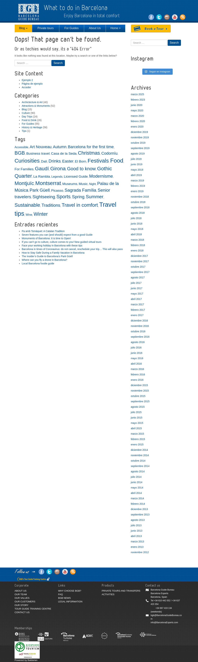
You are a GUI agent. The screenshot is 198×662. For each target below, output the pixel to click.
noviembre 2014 (140, 455)
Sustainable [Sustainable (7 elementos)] (27, 205)
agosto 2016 (138, 342)
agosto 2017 (138, 277)
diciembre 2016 (139, 320)
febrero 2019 (138, 185)
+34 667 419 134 (164, 608)
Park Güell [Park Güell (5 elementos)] (40, 190)
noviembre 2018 (140, 196)
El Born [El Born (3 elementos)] (80, 161)
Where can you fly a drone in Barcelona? (44, 259)
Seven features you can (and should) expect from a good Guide (57, 234)
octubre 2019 (138, 142)
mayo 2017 (137, 293)
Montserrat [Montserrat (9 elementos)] (48, 183)
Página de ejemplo (32, 83)
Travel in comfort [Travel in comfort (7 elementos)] (80, 205)
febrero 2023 (138, 99)
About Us (95, 28)
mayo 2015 (137, 423)
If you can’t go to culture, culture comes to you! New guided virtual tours (62, 241)
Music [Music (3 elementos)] (83, 184)
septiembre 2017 (140, 272)
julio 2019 (136, 159)
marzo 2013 (137, 541)
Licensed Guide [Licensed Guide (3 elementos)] (76, 176)
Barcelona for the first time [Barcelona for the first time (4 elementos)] (91, 147)
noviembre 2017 (140, 261)
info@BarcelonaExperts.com (164, 622)
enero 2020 (137, 126)
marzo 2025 (137, 94)
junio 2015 (136, 417)
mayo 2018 (137, 229)
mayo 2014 (137, 487)
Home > (115, 28)
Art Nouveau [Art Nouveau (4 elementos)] (41, 147)
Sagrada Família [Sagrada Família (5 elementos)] (80, 190)
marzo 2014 (137, 498)
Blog (23, 28)
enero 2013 (137, 546)
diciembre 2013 (139, 509)
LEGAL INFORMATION (70, 601)
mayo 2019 (137, 169)
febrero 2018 (138, 245)
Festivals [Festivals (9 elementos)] (98, 161)
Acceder (26, 87)
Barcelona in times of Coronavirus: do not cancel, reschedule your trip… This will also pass (72, 249)
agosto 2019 (138, 153)
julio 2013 (136, 525)
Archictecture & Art (32, 102)
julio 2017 (136, 282)
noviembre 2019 (140, 137)
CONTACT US (22, 612)
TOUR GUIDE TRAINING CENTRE (33, 608)
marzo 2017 (137, 304)
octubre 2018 (138, 202)
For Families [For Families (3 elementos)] (24, 169)
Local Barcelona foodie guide (38, 263)
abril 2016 (136, 363)
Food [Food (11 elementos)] (116, 160)
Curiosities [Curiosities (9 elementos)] (27, 161)
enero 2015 (137, 444)
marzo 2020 (137, 115)
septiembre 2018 (140, 207)
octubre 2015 (138, 396)
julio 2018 (136, 218)
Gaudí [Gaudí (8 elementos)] (42, 168)
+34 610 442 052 (162, 600)
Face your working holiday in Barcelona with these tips (52, 245)
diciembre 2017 (139, 255)
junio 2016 (136, 352)
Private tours (46, 28)
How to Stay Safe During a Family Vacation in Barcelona (53, 252)
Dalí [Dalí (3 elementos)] (44, 161)
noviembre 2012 (140, 552)
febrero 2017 (138, 309)
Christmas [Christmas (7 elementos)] (89, 153)
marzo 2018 (137, 239)
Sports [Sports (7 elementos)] (63, 196)
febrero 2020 (138, 121)
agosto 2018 (138, 212)
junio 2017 (136, 288)
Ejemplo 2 (27, 80)
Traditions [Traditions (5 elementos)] (51, 205)
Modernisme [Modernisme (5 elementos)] (101, 176)
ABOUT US (20, 590)
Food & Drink (29, 120)
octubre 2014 (138, 460)
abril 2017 (136, 299)
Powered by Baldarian (26, 660)
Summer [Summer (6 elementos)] (94, 196)
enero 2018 (137, 250)
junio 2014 (136, 482)
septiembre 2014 (140, 466)
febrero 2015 (138, 439)
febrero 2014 (138, 503)
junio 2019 (136, 164)
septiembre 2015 (140, 401)
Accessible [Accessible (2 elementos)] (21, 147)
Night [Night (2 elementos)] (92, 184)
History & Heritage (32, 127)
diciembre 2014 (139, 449)
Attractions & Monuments (36, 105)
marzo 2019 (137, 180)
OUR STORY (21, 605)
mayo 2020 (137, 110)
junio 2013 (136, 530)
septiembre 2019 (140, 148)
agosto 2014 (138, 471)
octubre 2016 (138, 331)
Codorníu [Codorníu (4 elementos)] (109, 153)
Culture (26, 113)
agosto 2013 (138, 520)
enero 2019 (137, 191)
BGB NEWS (64, 598)
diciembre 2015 (139, 385)
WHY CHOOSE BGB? (69, 590)
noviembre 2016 (140, 326)
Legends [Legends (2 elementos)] (56, 176)
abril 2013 (136, 536)
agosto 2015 (138, 406)
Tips (24, 130)
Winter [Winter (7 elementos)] (41, 214)
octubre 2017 (138, 266)
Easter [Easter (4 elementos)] (67, 161)
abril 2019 (136, 175)
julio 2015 (136, 412)
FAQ (60, 594)
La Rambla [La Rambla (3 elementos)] (41, 176)
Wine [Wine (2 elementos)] (29, 214)
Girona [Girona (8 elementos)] (58, 168)
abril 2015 (136, 428)
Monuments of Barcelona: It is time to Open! (46, 238)
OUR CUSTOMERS (25, 601)
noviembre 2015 (140, 390)
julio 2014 (136, 476)
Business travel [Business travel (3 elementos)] (38, 153)
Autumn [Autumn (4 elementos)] (59, 147)
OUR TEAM (21, 594)
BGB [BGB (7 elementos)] (20, 153)
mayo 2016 (137, 358)
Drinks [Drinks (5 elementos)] (55, 161)
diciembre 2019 (139, 132)
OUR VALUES (22, 598)
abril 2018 (136, 234)
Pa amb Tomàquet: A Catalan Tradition (43, 231)
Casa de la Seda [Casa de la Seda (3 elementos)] (64, 153)
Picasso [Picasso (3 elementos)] (57, 190)
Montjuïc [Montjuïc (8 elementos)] (24, 183)
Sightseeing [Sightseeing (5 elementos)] (44, 196)
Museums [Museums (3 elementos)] (69, 184)
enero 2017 (137, 315)
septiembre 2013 (140, 514)
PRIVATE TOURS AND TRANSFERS (121, 590)
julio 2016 (136, 347)
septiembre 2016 (140, 336)
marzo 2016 (137, 369)
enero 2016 (137, 379)
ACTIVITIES (108, 594)
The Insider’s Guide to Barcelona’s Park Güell (47, 256)
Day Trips (27, 116)
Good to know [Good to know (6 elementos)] (81, 168)
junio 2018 (136, 223)
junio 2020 (136, 105)
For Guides (71, 28)
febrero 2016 (138, 374)
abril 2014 (136, 493)
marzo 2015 (137, 433)
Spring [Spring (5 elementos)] (78, 196)
